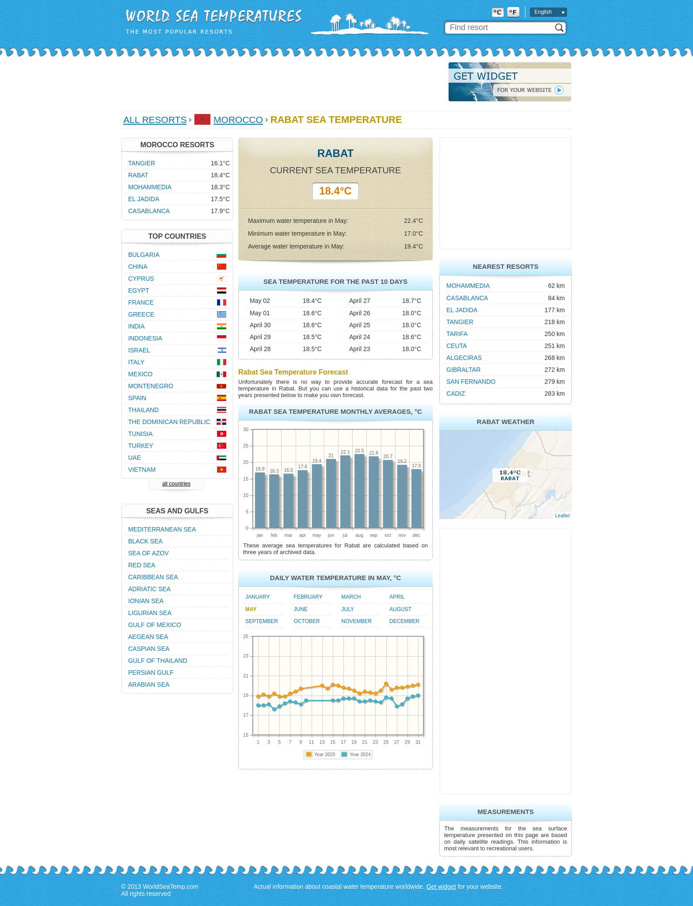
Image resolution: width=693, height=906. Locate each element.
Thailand (143, 409)
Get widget (441, 886)
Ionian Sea (146, 600)
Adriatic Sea (149, 589)
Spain (137, 397)
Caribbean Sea (153, 577)
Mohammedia (468, 285)
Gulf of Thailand (157, 660)
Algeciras (464, 357)
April (397, 597)
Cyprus (141, 278)
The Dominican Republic (169, 421)
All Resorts (155, 120)
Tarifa (457, 333)
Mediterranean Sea (162, 529)
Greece (141, 314)
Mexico (140, 374)
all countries (176, 484)
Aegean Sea (148, 636)
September (261, 621)
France (141, 302)
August (400, 609)
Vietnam (142, 469)
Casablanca (467, 298)
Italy (136, 362)
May (251, 609)
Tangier (459, 321)
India (136, 326)
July (348, 609)
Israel (139, 350)
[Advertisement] (282, 82)
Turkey (140, 445)
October (307, 621)
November (357, 621)
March (351, 597)
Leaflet (562, 515)
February (308, 597)
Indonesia (145, 338)
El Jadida (461, 309)
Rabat (138, 175)
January (257, 597)
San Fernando (470, 381)
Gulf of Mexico (154, 624)
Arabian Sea (148, 684)
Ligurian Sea (149, 612)
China (138, 266)
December (404, 621)
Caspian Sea (148, 648)
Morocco (238, 120)
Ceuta (456, 345)
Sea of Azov (148, 553)
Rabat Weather (505, 421)
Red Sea (141, 565)
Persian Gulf (151, 672)
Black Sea (145, 541)
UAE (134, 457)
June (301, 609)
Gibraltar (463, 369)
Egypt (138, 290)
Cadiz (455, 393)
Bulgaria (144, 254)
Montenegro (150, 386)
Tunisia (140, 433)
